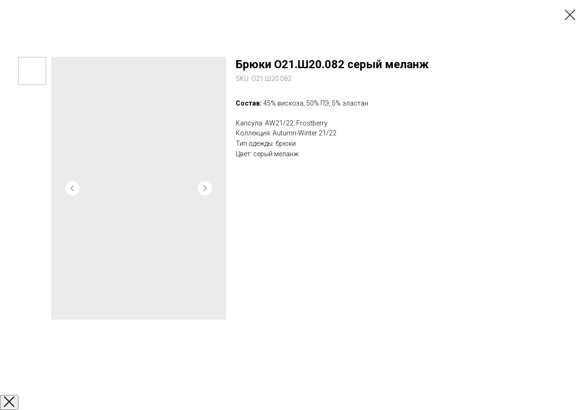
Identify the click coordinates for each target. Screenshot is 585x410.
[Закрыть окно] (9, 402)
